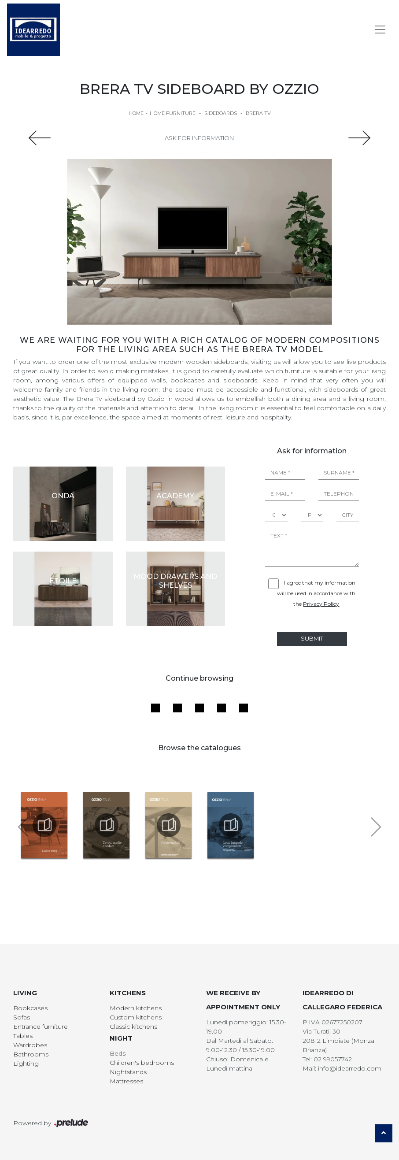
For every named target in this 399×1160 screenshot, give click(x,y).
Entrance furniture (40, 1026)
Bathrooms (30, 1054)
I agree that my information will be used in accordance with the (316, 593)
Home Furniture (173, 113)
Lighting (26, 1063)
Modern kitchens (136, 1008)
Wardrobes (30, 1045)
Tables (23, 1036)
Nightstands (128, 1072)
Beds (118, 1053)
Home (136, 113)
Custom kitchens (136, 1017)
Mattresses (126, 1081)
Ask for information (199, 137)
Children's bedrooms (142, 1063)
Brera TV (258, 113)
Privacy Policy (321, 603)
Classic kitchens (133, 1026)
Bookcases (30, 1008)
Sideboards (220, 113)
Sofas (21, 1017)
